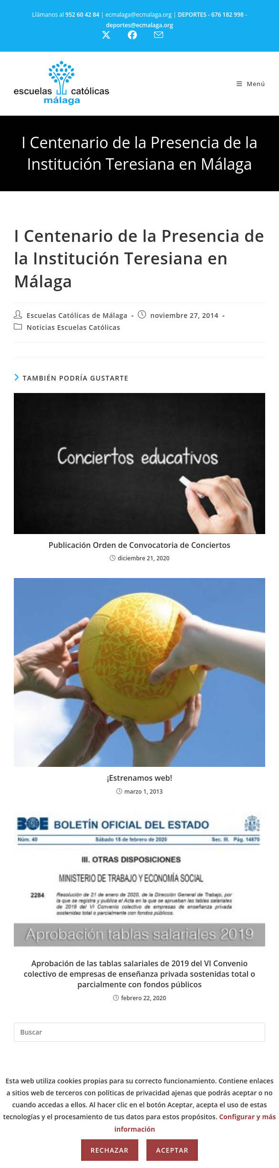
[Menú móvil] (251, 83)
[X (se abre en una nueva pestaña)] (113, 35)
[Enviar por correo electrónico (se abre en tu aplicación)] (164, 35)
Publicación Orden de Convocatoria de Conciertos (139, 545)
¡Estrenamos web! (139, 778)
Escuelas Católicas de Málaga (77, 315)
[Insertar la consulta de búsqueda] (139, 1032)
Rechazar (110, 1150)
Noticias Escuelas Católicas (73, 327)
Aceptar (172, 1150)
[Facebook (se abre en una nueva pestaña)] (138, 35)
